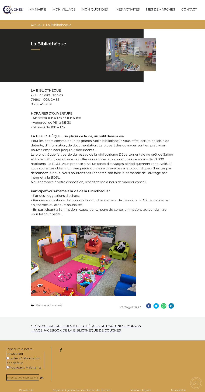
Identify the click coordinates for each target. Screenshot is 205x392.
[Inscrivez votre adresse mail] (24, 377)
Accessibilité (178, 390)
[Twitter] (156, 306)
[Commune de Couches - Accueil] (13, 10)
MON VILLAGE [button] (64, 9)
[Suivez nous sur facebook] (61, 350)
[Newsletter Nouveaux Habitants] (7, 367)
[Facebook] (149, 306)
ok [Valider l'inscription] (41, 377)
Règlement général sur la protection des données (82, 390)
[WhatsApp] (164, 306)
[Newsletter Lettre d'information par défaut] (7, 358)
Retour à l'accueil (49, 305)
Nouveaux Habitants (25, 367)
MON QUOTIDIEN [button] (95, 9)
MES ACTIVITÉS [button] (128, 9)
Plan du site (26, 390)
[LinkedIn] (171, 306)
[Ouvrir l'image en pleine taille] (131, 55)
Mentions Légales (140, 390)
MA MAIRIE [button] (37, 9)
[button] (196, 383)
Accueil (36, 25)
